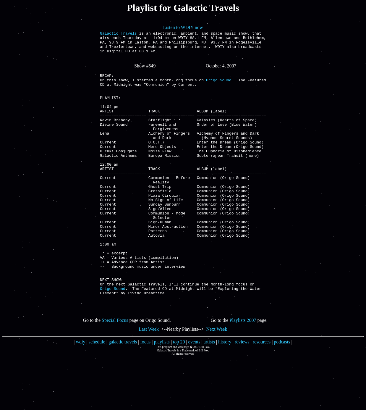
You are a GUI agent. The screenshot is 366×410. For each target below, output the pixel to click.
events (194, 394)
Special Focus (115, 372)
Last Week (149, 381)
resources (262, 394)
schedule (97, 394)
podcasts (282, 394)
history (224, 394)
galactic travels (122, 394)
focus (145, 394)
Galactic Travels (118, 34)
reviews (242, 394)
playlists (161, 394)
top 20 (179, 394)
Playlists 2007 (242, 372)
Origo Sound (218, 88)
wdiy (80, 394)
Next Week (216, 381)
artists (209, 394)
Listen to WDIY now (183, 27)
